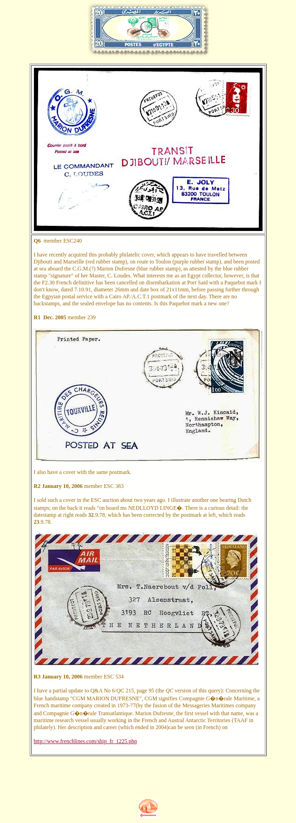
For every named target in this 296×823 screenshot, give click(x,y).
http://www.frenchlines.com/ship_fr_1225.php (85, 741)
